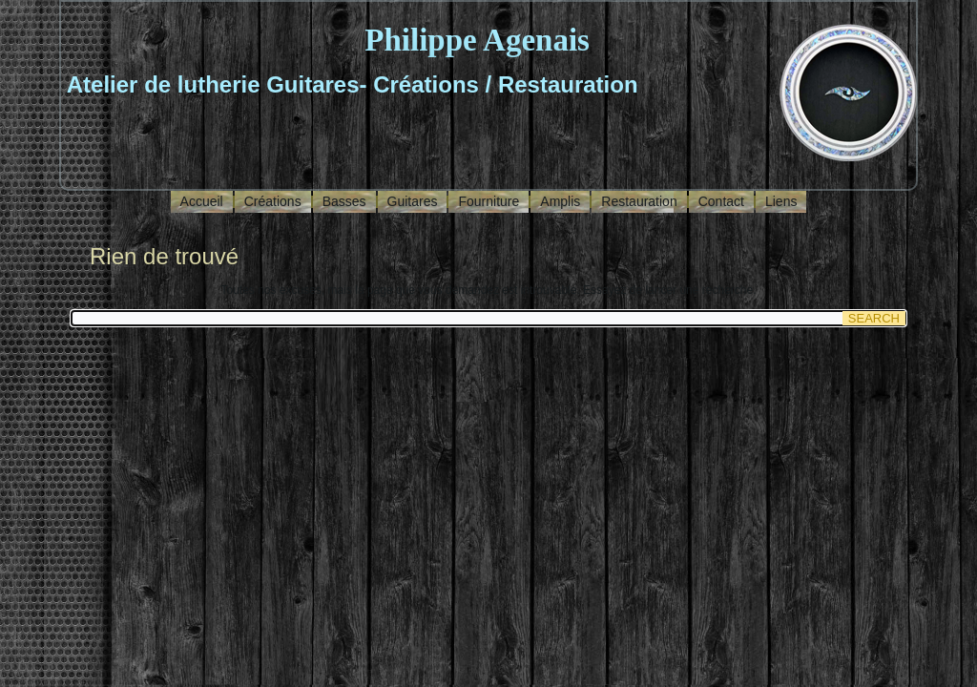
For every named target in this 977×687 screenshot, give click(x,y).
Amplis (560, 201)
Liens (781, 201)
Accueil (201, 201)
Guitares (412, 201)
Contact (721, 201)
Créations (272, 201)
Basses (344, 201)
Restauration (638, 201)
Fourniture (488, 201)
